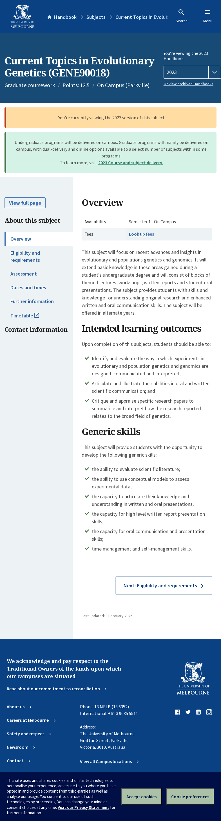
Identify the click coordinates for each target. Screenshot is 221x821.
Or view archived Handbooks (188, 83)
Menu (207, 16)
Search (181, 16)
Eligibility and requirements (25, 256)
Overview (20, 239)
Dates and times (28, 287)
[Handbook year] (192, 72)
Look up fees (141, 234)
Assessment (23, 273)
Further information (32, 301)
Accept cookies (141, 796)
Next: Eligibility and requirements (160, 585)
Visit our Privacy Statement (83, 807)
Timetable (31, 318)
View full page (25, 203)
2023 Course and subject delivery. (130, 162)
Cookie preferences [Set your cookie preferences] (190, 796)
